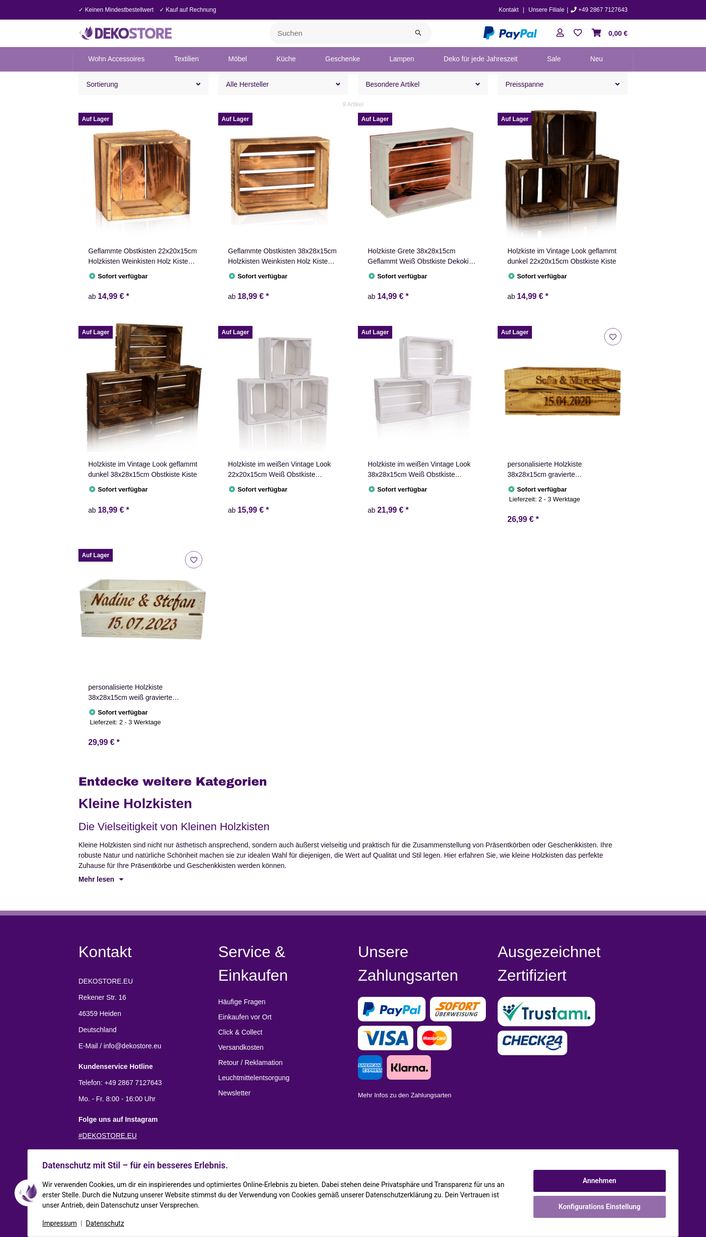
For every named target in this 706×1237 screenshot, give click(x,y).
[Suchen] (337, 33)
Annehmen (598, 1181)
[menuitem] (116, 59)
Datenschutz (106, 1223)
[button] (560, 33)
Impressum (61, 1223)
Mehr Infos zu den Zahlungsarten (405, 1095)
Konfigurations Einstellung (597, 1206)
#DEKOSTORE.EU (107, 1135)
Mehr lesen (101, 879)
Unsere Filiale (546, 9)
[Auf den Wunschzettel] (612, 336)
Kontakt (509, 9)
